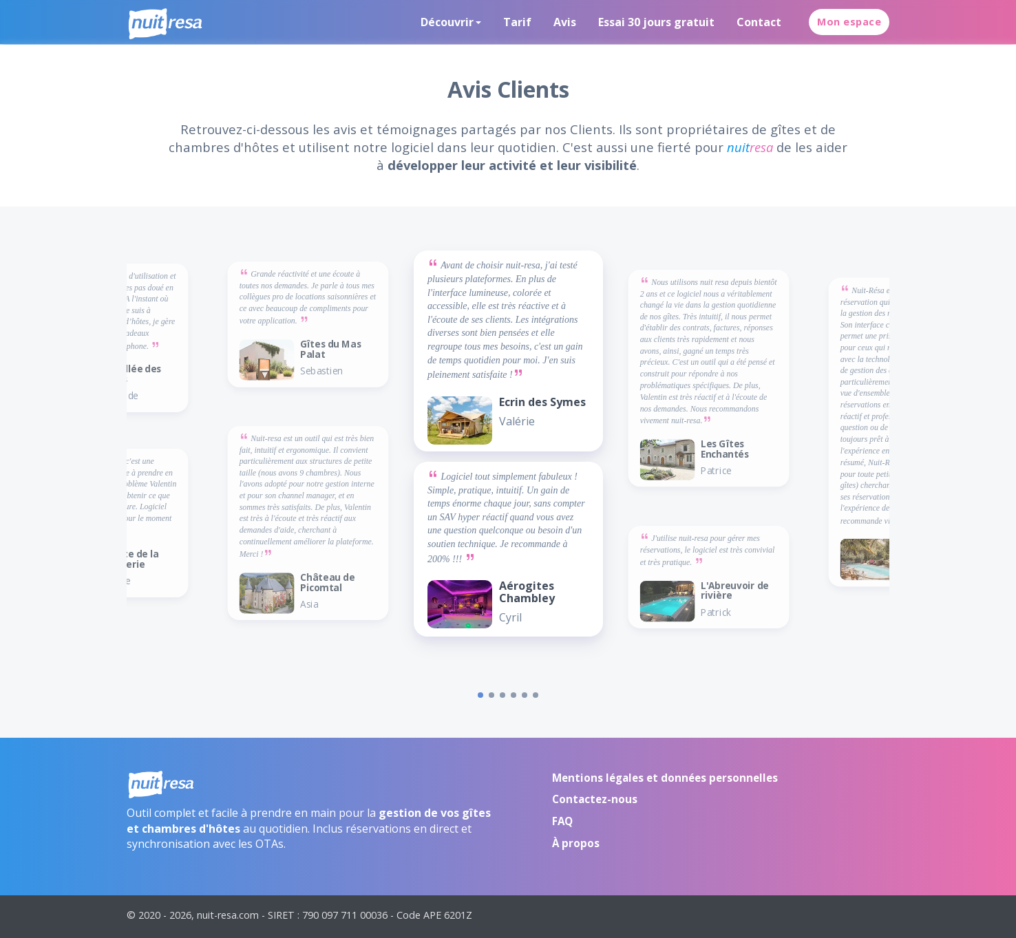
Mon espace (849, 21)
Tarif (517, 22)
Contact (759, 22)
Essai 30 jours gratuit (656, 22)
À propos (576, 843)
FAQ (562, 821)
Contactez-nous (594, 799)
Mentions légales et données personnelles (665, 778)
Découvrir (447, 22)
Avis (564, 22)
